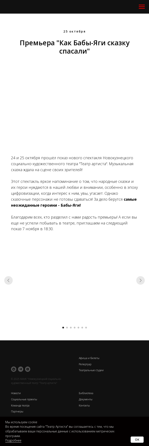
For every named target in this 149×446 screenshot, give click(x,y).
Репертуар (85, 364)
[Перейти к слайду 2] (67, 327)
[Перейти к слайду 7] (86, 327)
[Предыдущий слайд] (8, 280)
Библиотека (86, 393)
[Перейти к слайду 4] (74, 327)
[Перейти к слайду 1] (63, 327)
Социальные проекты (24, 399)
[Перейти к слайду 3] (71, 327)
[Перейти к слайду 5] (78, 327)
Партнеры (17, 411)
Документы (85, 399)
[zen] (27, 369)
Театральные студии (91, 370)
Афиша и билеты (89, 358)
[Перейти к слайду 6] (82, 327)
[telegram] (20, 369)
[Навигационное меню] (142, 7)
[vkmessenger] (13, 369)
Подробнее (13, 440)
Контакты (84, 405)
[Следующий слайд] (140, 280)
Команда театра (20, 405)
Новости (16, 393)
